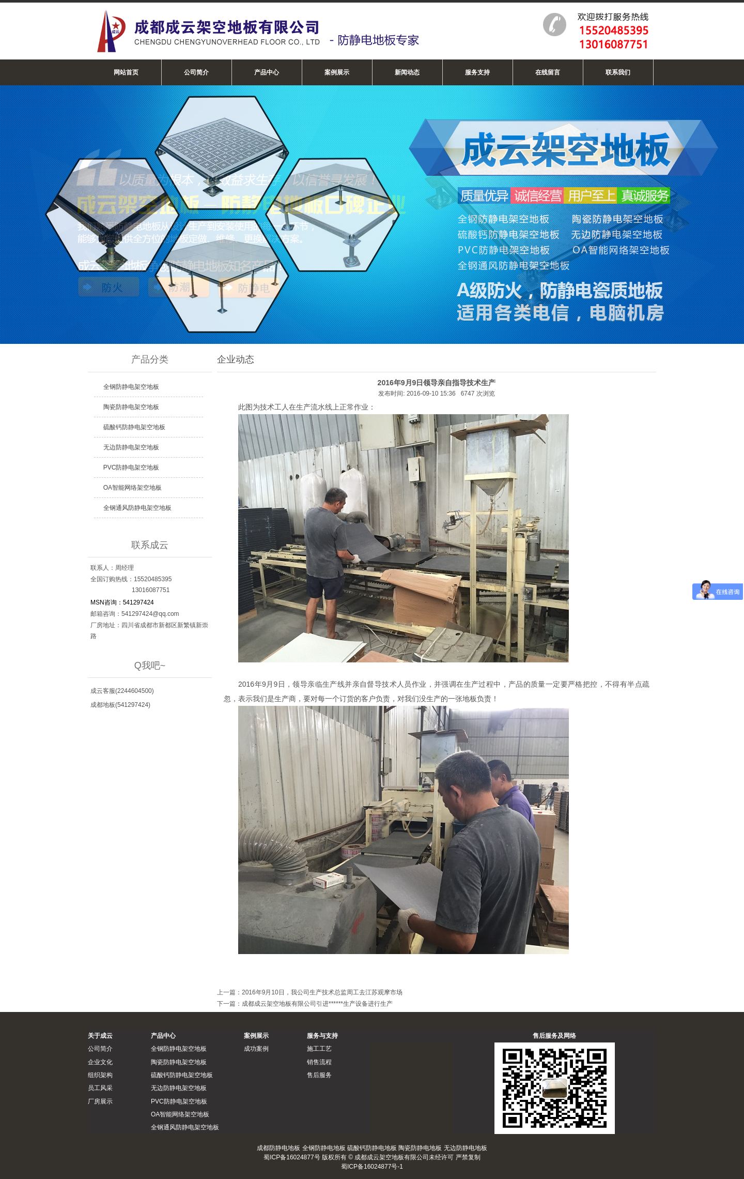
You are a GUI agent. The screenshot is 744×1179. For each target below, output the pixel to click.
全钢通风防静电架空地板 (137, 507)
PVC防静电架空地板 (131, 467)
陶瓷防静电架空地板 (131, 407)
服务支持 (477, 72)
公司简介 (196, 72)
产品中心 (266, 72)
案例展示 (336, 72)
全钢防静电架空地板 (131, 386)
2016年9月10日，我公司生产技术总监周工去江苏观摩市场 (322, 992)
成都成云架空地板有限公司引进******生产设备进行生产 (317, 1003)
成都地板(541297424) (120, 704)
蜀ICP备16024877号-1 (372, 1166)
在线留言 (547, 72)
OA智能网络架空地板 (132, 487)
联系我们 (618, 72)
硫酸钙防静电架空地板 (134, 427)
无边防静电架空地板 (131, 447)
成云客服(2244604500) (122, 690)
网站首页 (126, 72)
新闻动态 (407, 72)
